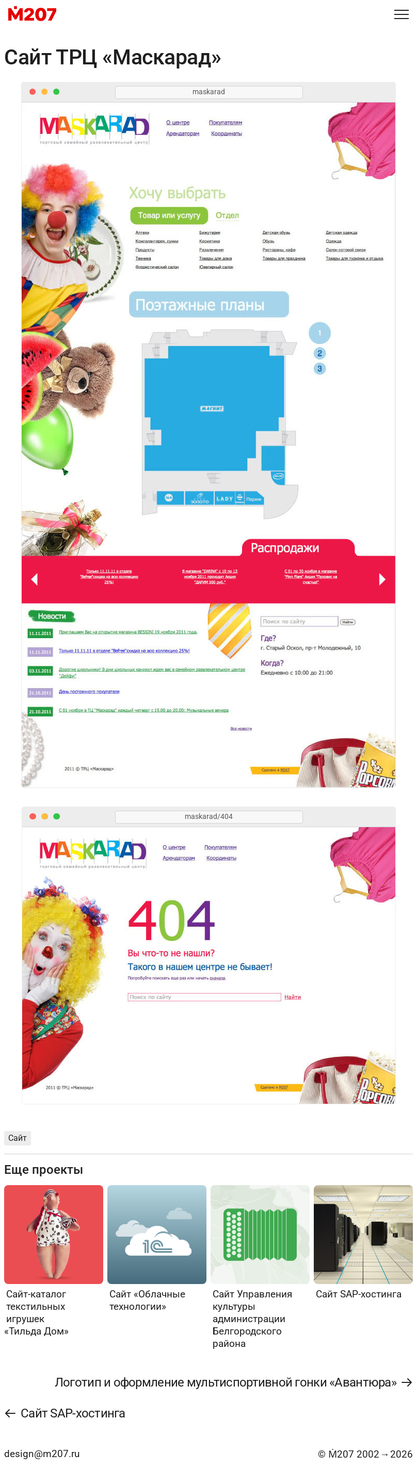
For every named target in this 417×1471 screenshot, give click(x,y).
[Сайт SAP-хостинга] (363, 1243)
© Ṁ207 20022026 (365, 1454)
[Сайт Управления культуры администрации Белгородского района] (260, 1267)
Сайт (17, 1138)
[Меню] (401, 14)
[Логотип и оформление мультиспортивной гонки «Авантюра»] (233, 1382)
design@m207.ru (41, 1454)
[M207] (32, 14)
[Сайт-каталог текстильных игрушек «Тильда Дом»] (53, 1261)
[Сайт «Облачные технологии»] (156, 1249)
